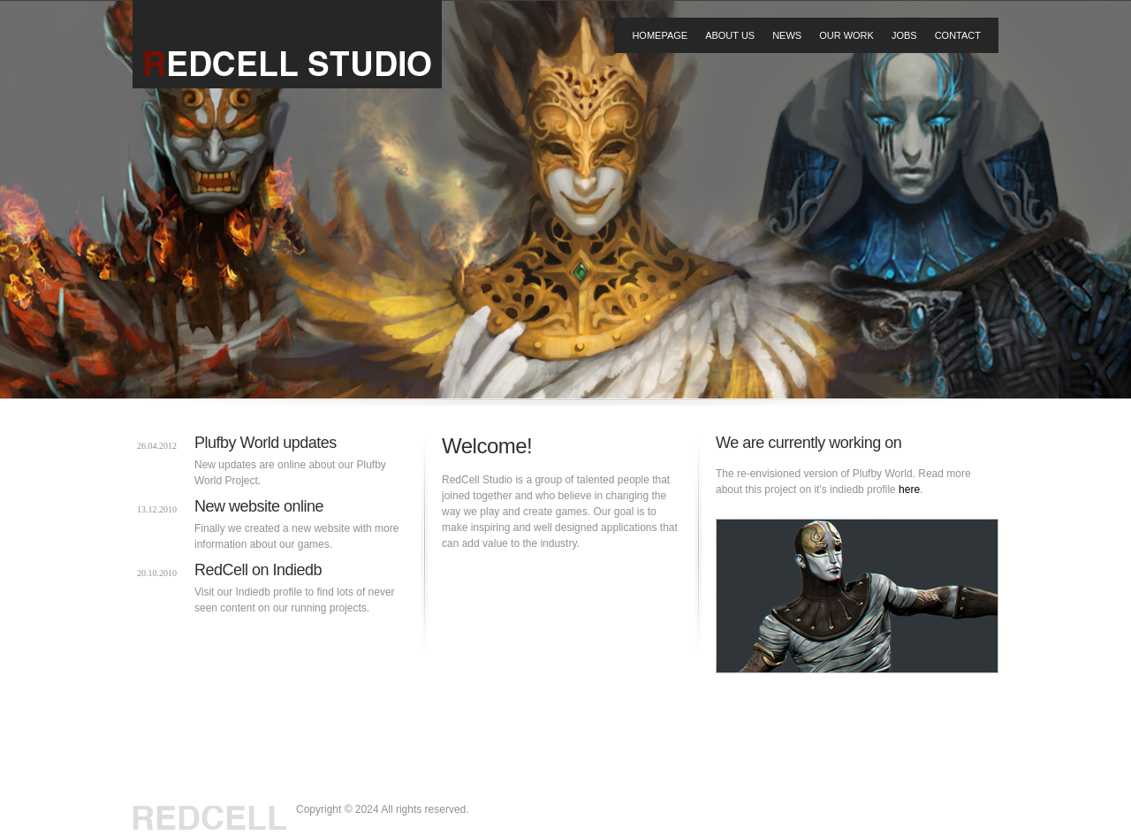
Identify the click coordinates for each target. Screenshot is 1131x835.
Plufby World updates (265, 443)
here (909, 489)
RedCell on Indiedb (258, 570)
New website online (258, 506)
